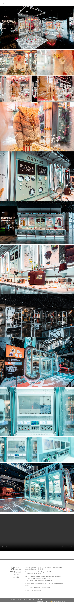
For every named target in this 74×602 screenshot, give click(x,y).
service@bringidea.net (35, 590)
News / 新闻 (16, 577)
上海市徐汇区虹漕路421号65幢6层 (34, 569)
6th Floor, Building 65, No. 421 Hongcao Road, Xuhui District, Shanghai (43, 567)
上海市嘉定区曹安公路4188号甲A (34, 574)
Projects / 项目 (17, 569)
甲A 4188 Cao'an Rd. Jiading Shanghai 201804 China (39, 572)
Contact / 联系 (17, 572)
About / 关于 (16, 567)
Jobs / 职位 (16, 574)
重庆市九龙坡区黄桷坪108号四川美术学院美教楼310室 (39, 580)
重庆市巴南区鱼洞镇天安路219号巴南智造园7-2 (37, 587)
